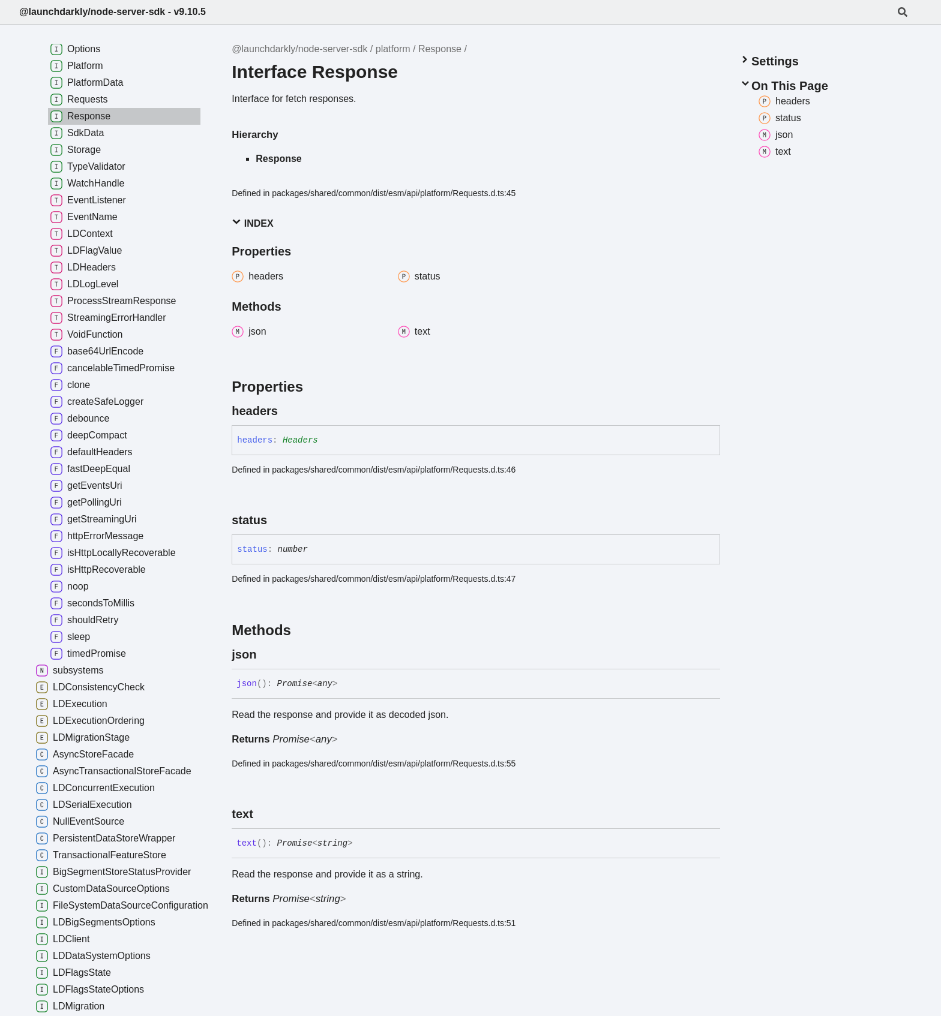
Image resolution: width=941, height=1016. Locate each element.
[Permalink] (289, 411)
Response (439, 49)
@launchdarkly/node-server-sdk (299, 49)
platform (393, 49)
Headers (300, 440)
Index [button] (252, 223)
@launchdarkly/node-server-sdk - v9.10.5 (112, 12)
